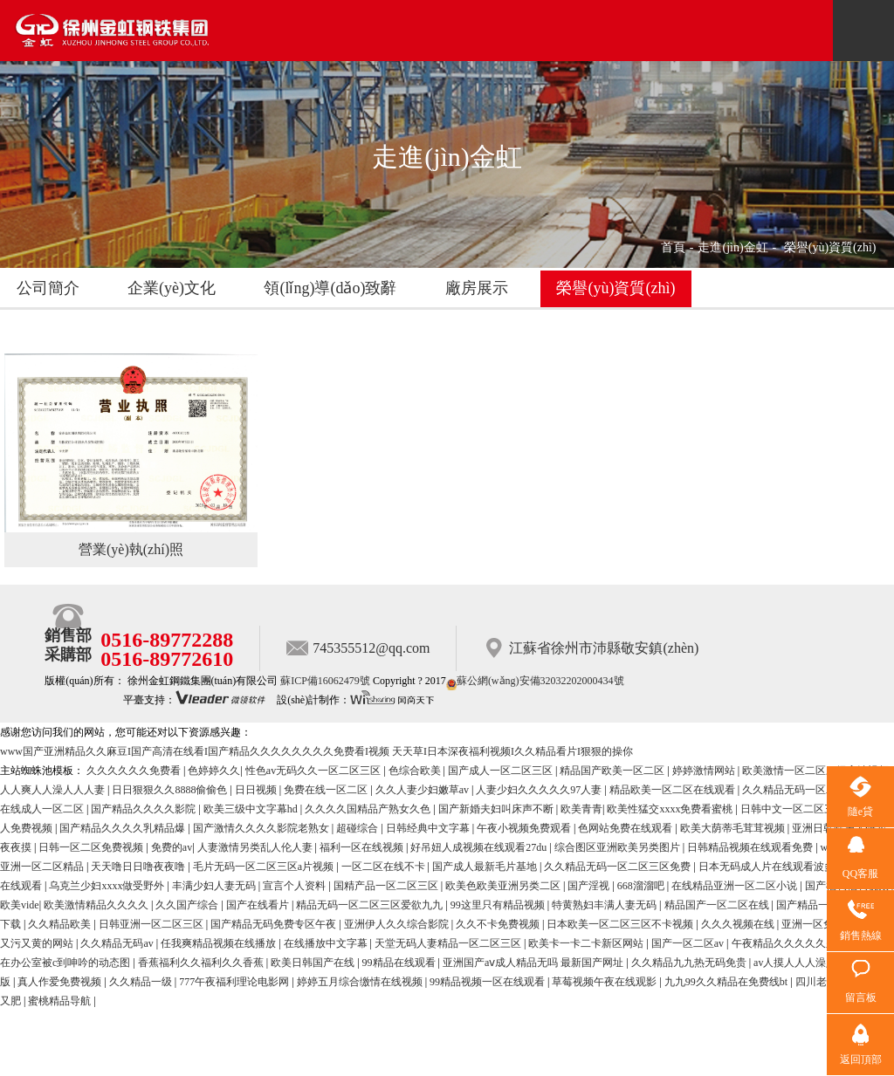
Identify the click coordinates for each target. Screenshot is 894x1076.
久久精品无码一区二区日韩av (811, 855)
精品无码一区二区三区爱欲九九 (370, 970)
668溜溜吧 (642, 951)
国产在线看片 (259, 970)
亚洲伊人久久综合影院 (397, 989)
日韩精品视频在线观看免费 (751, 913)
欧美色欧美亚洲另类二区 (504, 951)
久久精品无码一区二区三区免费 (618, 932)
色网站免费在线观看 (626, 894)
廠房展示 (489, 288)
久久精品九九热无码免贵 (690, 1028)
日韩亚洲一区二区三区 (152, 989)
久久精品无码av (117, 1009)
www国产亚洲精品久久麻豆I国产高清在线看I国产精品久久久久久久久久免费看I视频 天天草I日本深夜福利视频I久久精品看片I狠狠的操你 (316, 817)
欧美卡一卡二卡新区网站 (587, 1009)
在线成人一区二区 (43, 874)
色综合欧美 (416, 836)
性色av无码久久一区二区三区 (314, 836)
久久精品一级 (142, 1047)
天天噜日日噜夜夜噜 (139, 932)
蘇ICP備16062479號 (325, 746)
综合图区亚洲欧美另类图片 (618, 913)
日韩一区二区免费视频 (92, 913)
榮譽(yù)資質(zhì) (633, 288)
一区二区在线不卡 (384, 932)
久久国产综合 (188, 970)
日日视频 (257, 855)
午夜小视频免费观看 (525, 894)
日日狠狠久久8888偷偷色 (171, 855)
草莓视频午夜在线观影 (605, 1047)
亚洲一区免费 (814, 989)
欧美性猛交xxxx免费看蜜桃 (671, 874)
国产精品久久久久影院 (144, 874)
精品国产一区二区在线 (718, 970)
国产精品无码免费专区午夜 (274, 989)
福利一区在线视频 (363, 913)
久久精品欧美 (60, 989)
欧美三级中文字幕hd (251, 874)
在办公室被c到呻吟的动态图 (66, 1028)
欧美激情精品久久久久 (97, 970)
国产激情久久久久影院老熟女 (262, 894)
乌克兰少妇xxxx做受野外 (108, 951)
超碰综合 (358, 894)
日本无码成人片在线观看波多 (767, 932)
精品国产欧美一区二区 (613, 836)
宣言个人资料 (295, 951)
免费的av (171, 913)
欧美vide (19, 970)
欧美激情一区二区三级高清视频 (816, 836)
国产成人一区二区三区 (501, 836)
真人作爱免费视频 (60, 1047)
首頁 (673, 247)
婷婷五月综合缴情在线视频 (361, 1047)
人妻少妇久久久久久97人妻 (540, 855)
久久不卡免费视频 (499, 989)
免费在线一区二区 (327, 855)
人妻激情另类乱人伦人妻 (256, 913)
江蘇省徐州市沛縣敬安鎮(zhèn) (603, 713)
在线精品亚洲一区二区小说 (735, 951)
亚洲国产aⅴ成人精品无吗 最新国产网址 (534, 1028)
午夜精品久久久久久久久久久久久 (811, 1009)
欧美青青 (581, 874)
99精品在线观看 (400, 1028)
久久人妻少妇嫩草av (423, 855)
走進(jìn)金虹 (732, 247)
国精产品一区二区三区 (387, 951)
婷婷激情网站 (705, 836)
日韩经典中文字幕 (429, 894)
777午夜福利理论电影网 (235, 1047)
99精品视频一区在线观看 (488, 1047)
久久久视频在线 (739, 989)
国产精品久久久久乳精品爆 (123, 894)
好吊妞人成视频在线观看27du (479, 913)
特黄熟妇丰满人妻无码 (605, 970)
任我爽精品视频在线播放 (220, 1009)
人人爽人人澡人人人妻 (53, 855)
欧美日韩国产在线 (314, 1028)
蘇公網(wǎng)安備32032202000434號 (535, 746)
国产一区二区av (688, 1009)
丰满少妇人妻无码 (215, 951)
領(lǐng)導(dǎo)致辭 (339, 288)
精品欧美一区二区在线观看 (673, 855)
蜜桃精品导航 (60, 1066)
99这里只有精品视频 (498, 970)
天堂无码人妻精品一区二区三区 (449, 1009)
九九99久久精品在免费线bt (727, 1047)
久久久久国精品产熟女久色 (369, 874)
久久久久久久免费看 (134, 836)
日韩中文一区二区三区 (794, 874)
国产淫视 (589, 951)
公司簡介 (48, 288)
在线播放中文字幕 (327, 1009)
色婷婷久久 (214, 836)
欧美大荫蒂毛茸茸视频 (733, 894)
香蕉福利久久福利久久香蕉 (202, 1028)
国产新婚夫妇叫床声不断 (497, 874)
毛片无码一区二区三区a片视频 (264, 932)
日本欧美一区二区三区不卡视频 (621, 989)
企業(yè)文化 (177, 288)
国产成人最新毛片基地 (486, 932)
